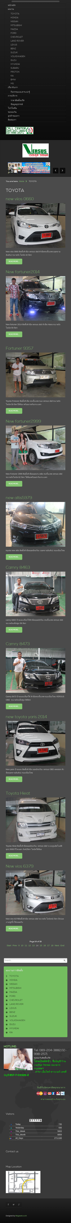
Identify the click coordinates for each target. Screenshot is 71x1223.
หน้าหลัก (12, 5)
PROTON (15, 72)
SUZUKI (14, 52)
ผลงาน (11, 9)
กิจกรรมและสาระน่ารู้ (20, 92)
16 (44, 945)
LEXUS (14, 44)
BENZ (13, 48)
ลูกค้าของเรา (13, 116)
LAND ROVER (17, 41)
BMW (13, 79)
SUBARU (15, 68)
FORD (13, 33)
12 (30, 945)
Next (57, 945)
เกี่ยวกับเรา (13, 87)
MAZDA (14, 29)
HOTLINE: (10, 1046)
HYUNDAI (15, 64)
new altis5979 (20, 498)
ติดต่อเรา (12, 120)
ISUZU (13, 60)
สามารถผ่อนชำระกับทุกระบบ (53, 1099)
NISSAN (14, 21)
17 (48, 945)
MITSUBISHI (16, 25)
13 (33, 945)
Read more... (14, 261)
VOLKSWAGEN (18, 56)
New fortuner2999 (26, 421)
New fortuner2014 (24, 272)
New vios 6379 (21, 866)
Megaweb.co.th (21, 1216)
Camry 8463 (19, 567)
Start (9, 945)
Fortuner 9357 (21, 348)
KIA (12, 75)
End (62, 945)
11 (26, 945)
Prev (15, 945)
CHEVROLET (17, 37)
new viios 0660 (21, 199)
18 (52, 945)
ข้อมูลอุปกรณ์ (17, 104)
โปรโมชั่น (12, 108)
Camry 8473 (19, 644)
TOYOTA (15, 13)
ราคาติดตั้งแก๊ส (17, 100)
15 (41, 945)
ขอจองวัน (12, 112)
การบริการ (12, 96)
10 (22, 945)
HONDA (14, 17)
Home (21, 181)
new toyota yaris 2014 (28, 717)
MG (12, 83)
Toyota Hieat (19, 793)
